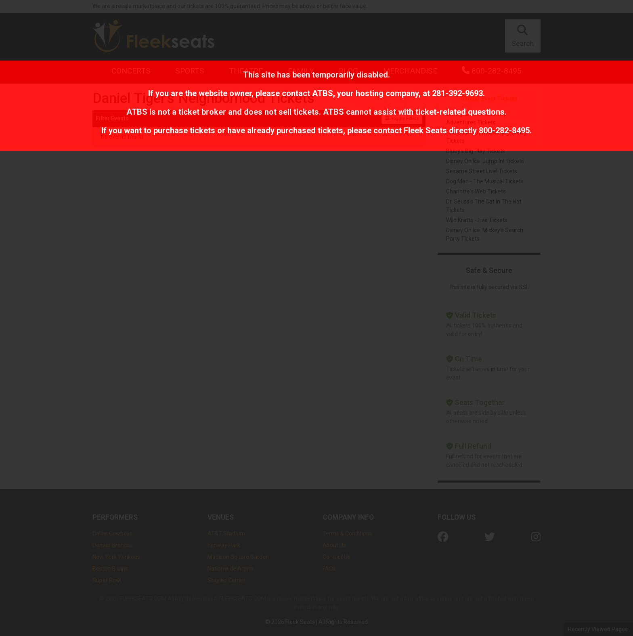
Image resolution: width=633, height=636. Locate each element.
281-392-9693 (457, 93)
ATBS (322, 93)
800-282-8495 (504, 130)
